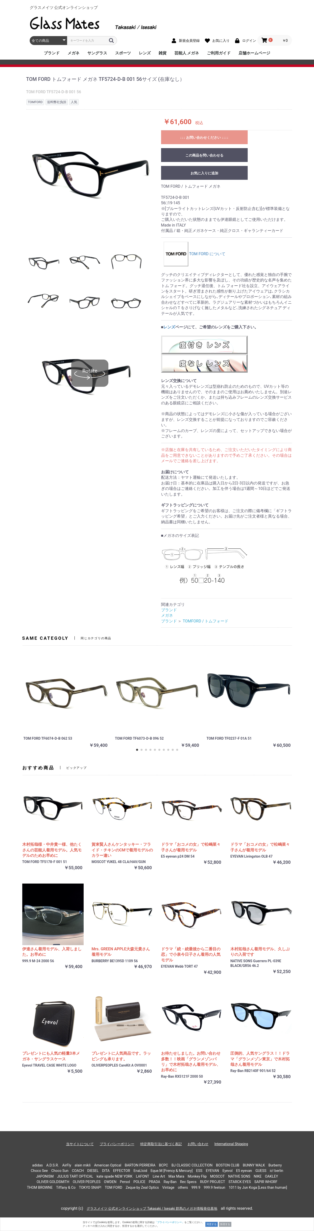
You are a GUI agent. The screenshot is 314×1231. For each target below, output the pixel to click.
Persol (125, 1182)
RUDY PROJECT (212, 1182)
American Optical (107, 1165)
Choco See (39, 1171)
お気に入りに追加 (204, 173)
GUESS (260, 1171)
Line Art (159, 1176)
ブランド (52, 53)
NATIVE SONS (239, 1176)
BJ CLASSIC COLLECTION (192, 1165)
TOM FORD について (194, 253)
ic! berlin (276, 1171)
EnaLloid (140, 1171)
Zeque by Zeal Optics (142, 1187)
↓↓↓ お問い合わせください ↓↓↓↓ (204, 137)
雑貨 (163, 53)
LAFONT (142, 1176)
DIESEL (92, 1171)
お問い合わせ (198, 1144)
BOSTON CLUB (228, 1165)
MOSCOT (217, 1176)
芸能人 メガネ (186, 53)
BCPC (163, 1165)
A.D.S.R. (52, 1165)
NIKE (257, 1176)
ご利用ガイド (219, 53)
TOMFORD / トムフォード (205, 621)
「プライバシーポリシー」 (169, 1222)
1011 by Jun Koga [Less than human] (258, 1187)
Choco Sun (59, 1171)
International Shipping (231, 1144)
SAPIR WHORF (265, 1182)
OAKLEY (271, 1176)
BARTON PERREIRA (140, 1165)
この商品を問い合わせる (204, 155)
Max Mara (176, 1176)
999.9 (195, 1187)
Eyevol (227, 1171)
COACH (78, 1171)
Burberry (275, 1165)
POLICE (139, 1182)
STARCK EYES (239, 1182)
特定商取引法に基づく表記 (161, 1144)
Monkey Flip (197, 1176)
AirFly (66, 1165)
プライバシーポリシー (117, 1144)
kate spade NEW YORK (114, 1176)
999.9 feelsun (214, 1187)
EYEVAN (212, 1171)
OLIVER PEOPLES (86, 1182)
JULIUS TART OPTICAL (75, 1176)
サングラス (97, 53)
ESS (199, 1171)
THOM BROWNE (40, 1187)
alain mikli (83, 1165)
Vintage (168, 1187)
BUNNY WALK (254, 1165)
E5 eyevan (244, 1171)
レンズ (145, 53)
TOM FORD (113, 1187)
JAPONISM (44, 1176)
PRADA (154, 1182)
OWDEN (110, 1182)
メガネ (73, 53)
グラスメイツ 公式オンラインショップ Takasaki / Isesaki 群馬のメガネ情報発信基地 (152, 1208)
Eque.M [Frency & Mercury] (172, 1171)
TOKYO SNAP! (90, 1187)
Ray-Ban (170, 1182)
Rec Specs (188, 1182)
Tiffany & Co (65, 1187)
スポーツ (123, 53)
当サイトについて (80, 1144)
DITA (106, 1171)
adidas (37, 1165)
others (183, 1187)
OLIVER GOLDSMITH (53, 1182)
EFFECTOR (121, 1171)
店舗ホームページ (254, 53)
